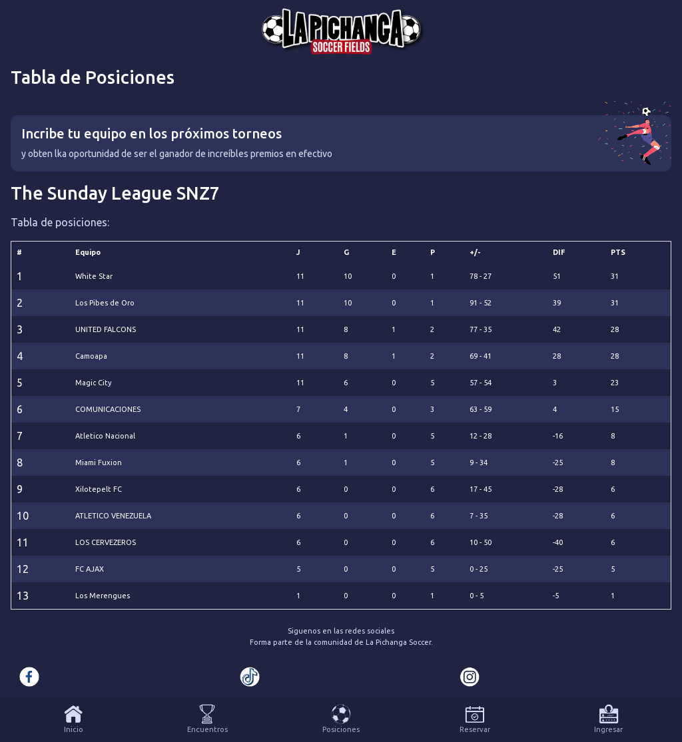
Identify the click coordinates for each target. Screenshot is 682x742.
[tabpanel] (341, 362)
